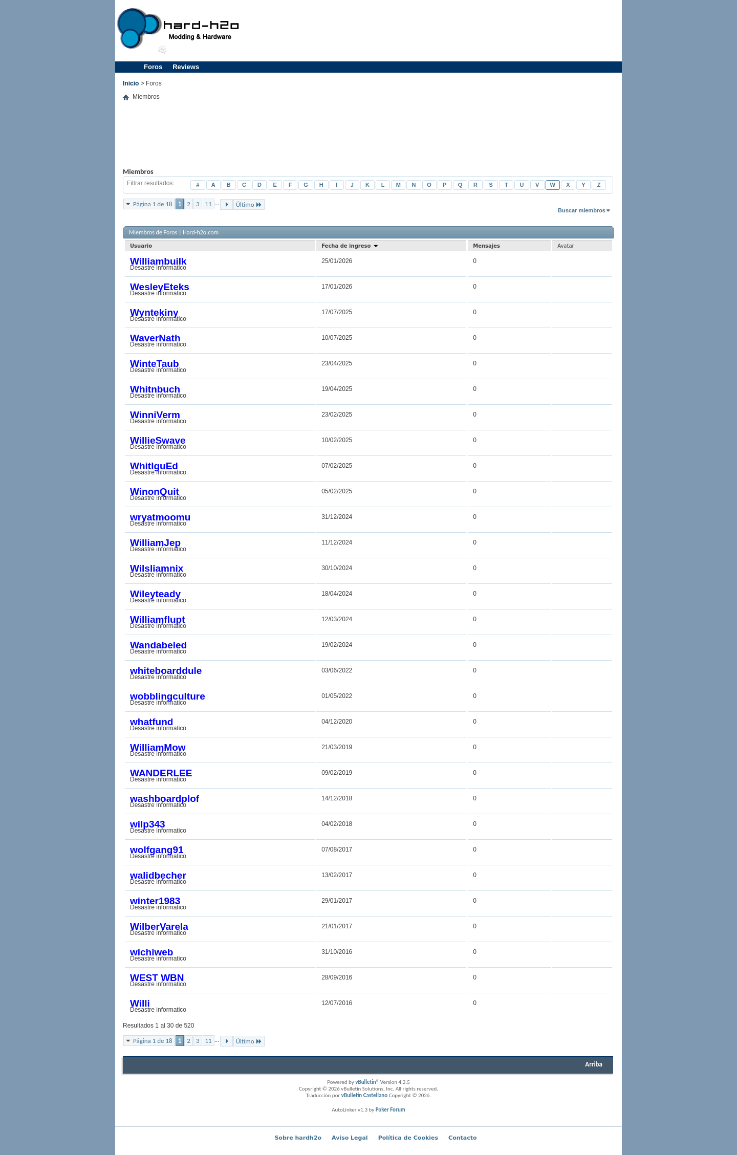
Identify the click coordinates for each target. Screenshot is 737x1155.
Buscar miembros (581, 210)
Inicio (131, 83)
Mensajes (486, 246)
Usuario (141, 246)
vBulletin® (367, 1082)
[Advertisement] (433, 31)
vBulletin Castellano (364, 1095)
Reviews (185, 67)
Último (249, 204)
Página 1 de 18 (152, 204)
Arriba (593, 1064)
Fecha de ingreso (350, 246)
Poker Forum (390, 1109)
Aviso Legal (350, 1138)
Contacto (462, 1138)
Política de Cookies (408, 1138)
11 (208, 204)
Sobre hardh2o (297, 1138)
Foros (153, 67)
